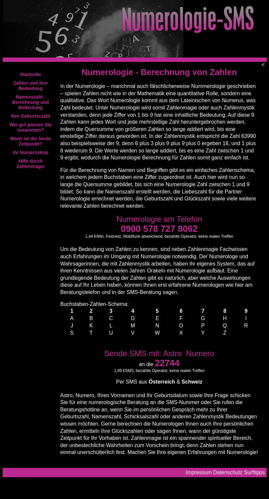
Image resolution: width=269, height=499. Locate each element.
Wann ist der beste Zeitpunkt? (30, 141)
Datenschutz (228, 472)
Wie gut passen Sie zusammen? (30, 127)
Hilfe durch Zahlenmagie (31, 163)
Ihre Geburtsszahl (30, 116)
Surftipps (254, 472)
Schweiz (192, 382)
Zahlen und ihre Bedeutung (30, 85)
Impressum (198, 472)
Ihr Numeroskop (30, 152)
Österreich (162, 382)
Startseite (30, 74)
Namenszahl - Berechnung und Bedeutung (30, 102)
